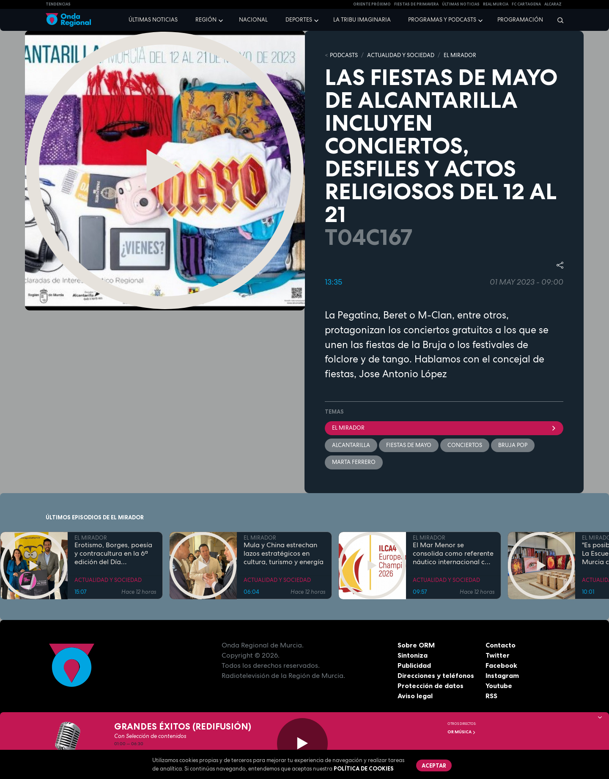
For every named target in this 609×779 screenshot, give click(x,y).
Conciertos (464, 445)
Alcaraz (553, 4)
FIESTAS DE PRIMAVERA (416, 4)
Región (206, 19)
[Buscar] (557, 20)
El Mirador (444, 427)
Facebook (501, 665)
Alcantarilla (351, 445)
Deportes (298, 19)
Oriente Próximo (372, 4)
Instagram (502, 675)
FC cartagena (526, 4)
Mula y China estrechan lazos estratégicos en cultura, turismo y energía (284, 554)
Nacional (253, 19)
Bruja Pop (512, 445)
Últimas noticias (153, 19)
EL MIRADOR (460, 55)
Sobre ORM (416, 645)
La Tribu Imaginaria (362, 19)
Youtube (499, 685)
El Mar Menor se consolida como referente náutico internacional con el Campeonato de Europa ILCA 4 (453, 554)
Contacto (501, 645)
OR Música (461, 732)
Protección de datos (431, 685)
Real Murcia (495, 4)
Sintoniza (413, 655)
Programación (520, 19)
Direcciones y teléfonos (436, 675)
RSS (491, 695)
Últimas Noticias (461, 4)
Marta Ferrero (354, 462)
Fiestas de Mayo (408, 445)
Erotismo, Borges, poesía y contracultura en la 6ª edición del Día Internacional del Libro (113, 554)
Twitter (498, 655)
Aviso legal (415, 695)
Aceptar (434, 765)
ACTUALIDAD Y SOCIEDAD (400, 55)
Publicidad (414, 665)
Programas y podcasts (442, 19)
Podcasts (344, 55)
